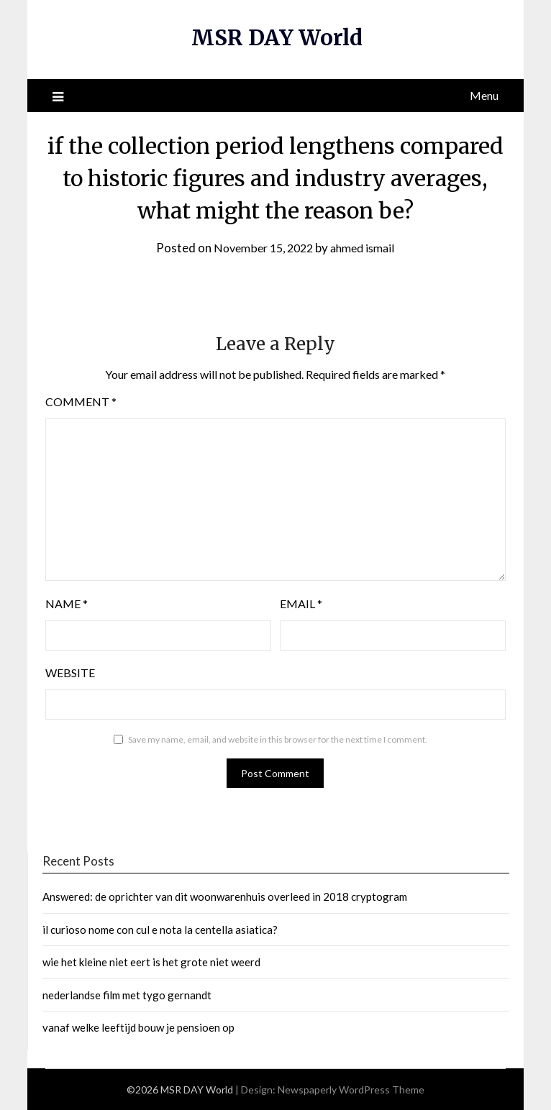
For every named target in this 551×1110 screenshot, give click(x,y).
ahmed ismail (366, 247)
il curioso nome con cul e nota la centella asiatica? (160, 929)
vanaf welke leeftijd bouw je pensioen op (138, 1027)
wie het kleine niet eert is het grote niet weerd (151, 961)
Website (70, 672)
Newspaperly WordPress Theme (351, 1089)
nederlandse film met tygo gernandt (126, 994)
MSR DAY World (277, 37)
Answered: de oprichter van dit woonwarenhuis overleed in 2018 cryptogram (224, 896)
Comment (81, 401)
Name (66, 603)
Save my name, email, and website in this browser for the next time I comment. (277, 739)
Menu (484, 95)
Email (301, 603)
